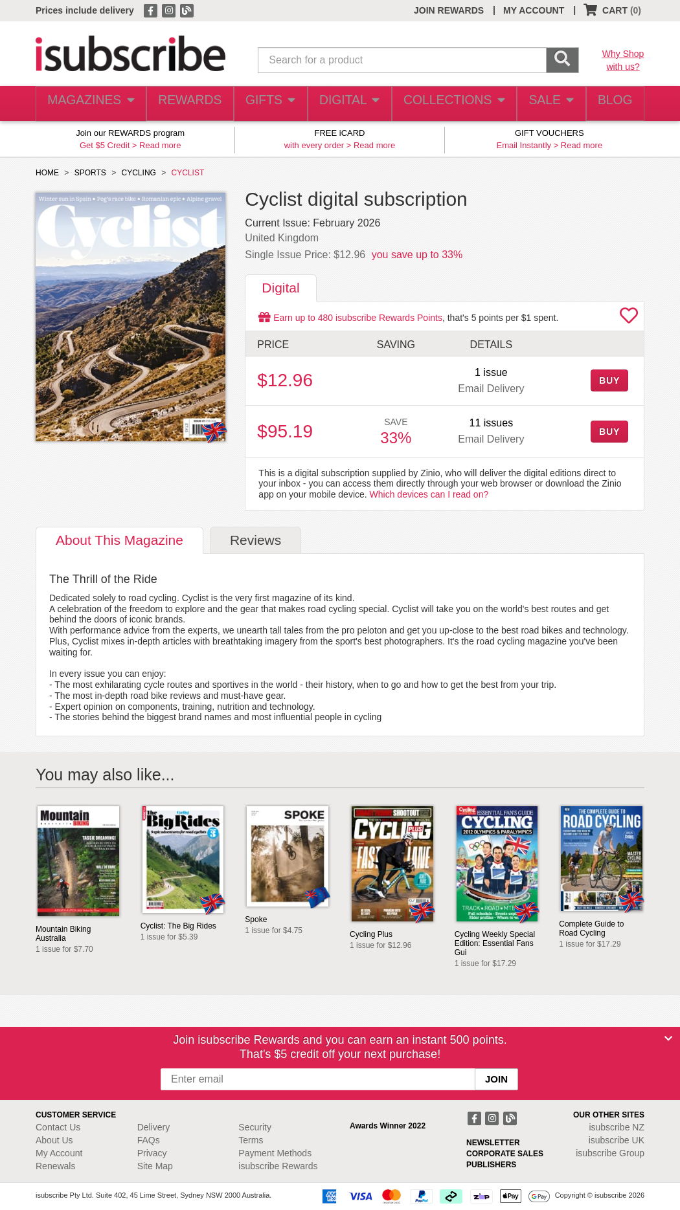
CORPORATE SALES (504, 1153)
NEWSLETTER (493, 1142)
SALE (545, 103)
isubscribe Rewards (277, 1166)
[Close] (668, 1038)
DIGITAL (348, 103)
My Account (59, 1153)
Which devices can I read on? (429, 494)
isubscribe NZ (616, 1127)
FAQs (148, 1140)
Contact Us (58, 1127)
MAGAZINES (89, 103)
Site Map (155, 1166)
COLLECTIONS (449, 103)
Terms (250, 1140)
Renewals (55, 1166)
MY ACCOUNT (533, 10)
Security (254, 1127)
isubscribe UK (616, 1140)
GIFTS (268, 103)
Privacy (152, 1153)
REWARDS (185, 103)
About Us (54, 1140)
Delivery (153, 1127)
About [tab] (119, 540)
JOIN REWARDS (449, 10)
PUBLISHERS (491, 1164)
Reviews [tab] (255, 540)
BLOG (612, 103)
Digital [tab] (280, 287)
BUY (609, 380)
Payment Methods (275, 1153)
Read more (160, 145)
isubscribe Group (610, 1153)
